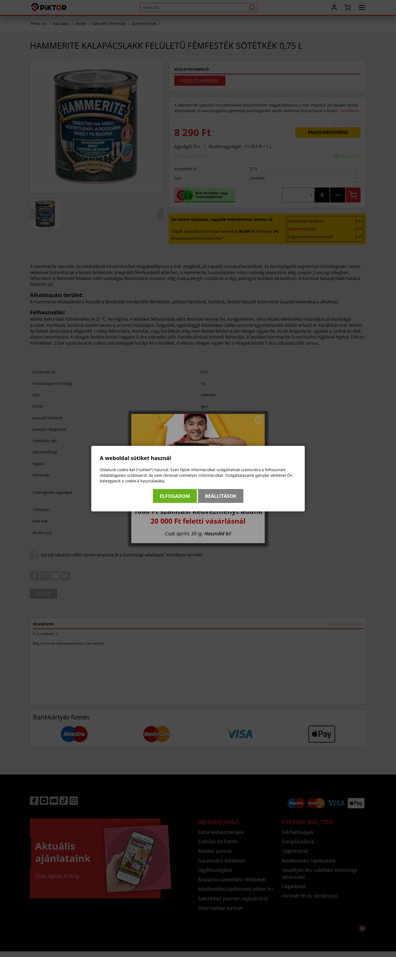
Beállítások (220, 496)
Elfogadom (175, 496)
